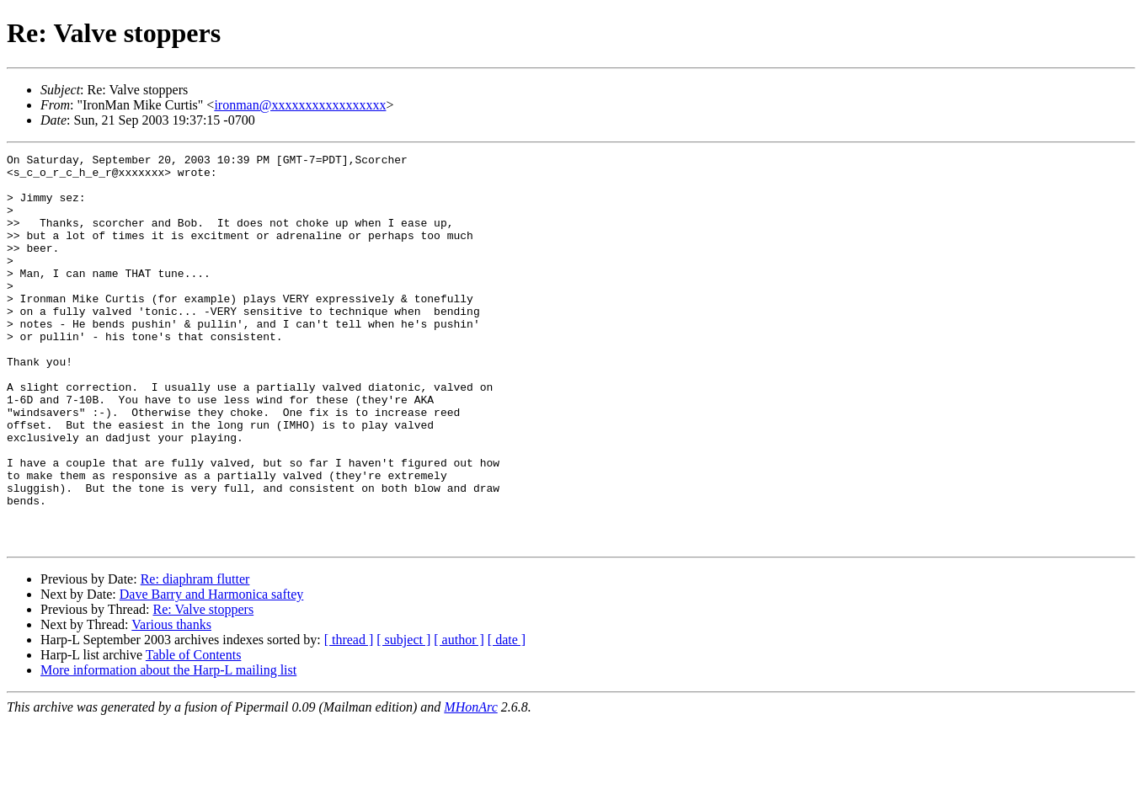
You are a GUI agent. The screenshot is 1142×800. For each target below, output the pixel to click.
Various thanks (171, 703)
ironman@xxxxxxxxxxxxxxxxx (300, 105)
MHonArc (470, 785)
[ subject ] (403, 718)
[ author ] (459, 718)
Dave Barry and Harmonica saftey (212, 672)
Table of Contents (194, 733)
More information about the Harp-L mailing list (168, 748)
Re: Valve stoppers (202, 687)
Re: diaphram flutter (195, 657)
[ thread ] (349, 718)
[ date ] (507, 718)
